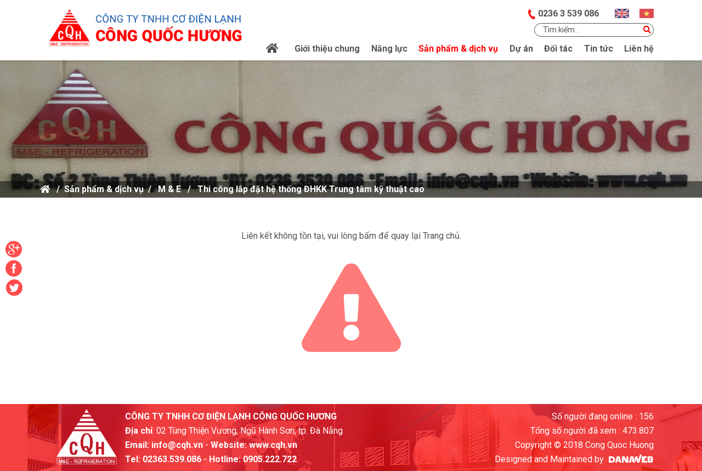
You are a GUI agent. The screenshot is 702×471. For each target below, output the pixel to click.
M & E (169, 189)
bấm (367, 236)
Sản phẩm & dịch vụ (104, 189)
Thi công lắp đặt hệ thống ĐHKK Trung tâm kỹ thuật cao (310, 189)
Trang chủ (441, 236)
